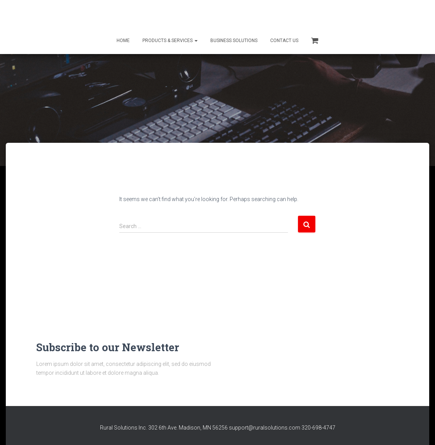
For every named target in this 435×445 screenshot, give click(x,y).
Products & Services (170, 40)
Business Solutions (233, 40)
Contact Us (284, 40)
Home (123, 40)
